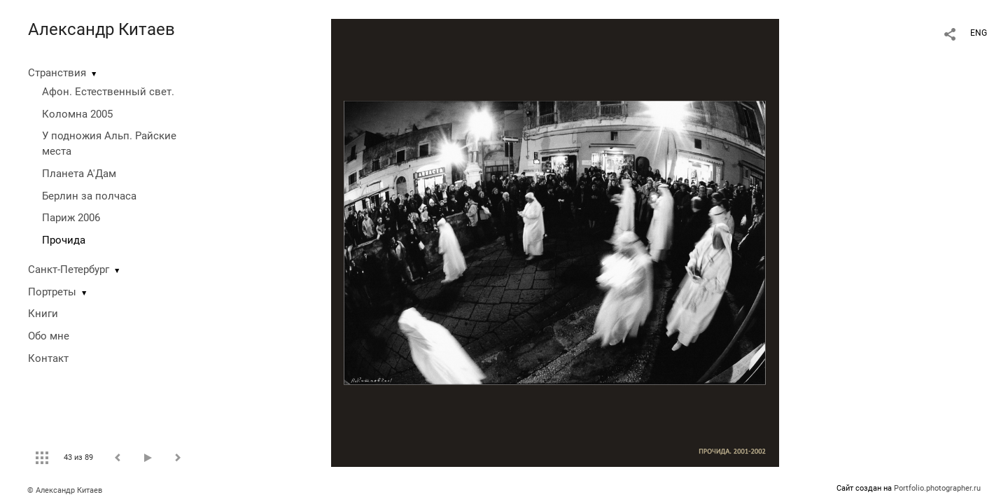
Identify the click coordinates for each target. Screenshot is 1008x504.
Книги (43, 313)
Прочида (63, 240)
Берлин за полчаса (89, 196)
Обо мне (48, 336)
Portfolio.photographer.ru (937, 488)
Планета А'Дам (79, 173)
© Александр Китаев (64, 490)
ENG (978, 33)
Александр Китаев (101, 29)
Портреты (52, 292)
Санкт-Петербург (68, 269)
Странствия (57, 72)
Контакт (48, 358)
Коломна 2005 (77, 114)
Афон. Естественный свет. (108, 91)
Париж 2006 (71, 217)
